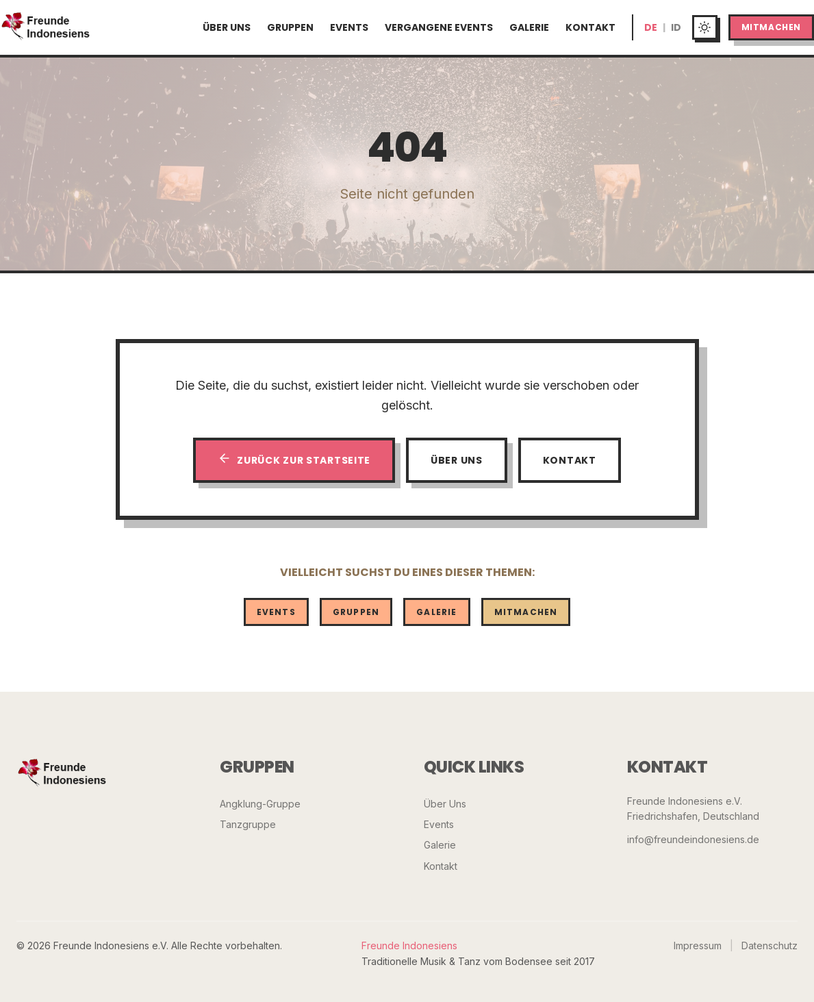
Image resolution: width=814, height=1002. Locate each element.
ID (676, 27)
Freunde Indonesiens (409, 945)
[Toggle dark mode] (704, 27)
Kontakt (590, 27)
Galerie (529, 27)
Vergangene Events (439, 27)
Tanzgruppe (248, 824)
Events (349, 27)
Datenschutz (769, 945)
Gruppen (290, 27)
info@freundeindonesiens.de (693, 839)
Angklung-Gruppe (260, 804)
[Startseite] (46, 27)
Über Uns (227, 27)
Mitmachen (771, 27)
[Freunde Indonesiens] (62, 773)
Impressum (698, 945)
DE (650, 27)
